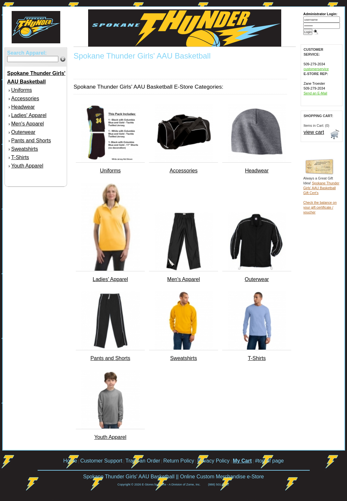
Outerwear (23, 132)
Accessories (25, 98)
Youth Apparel (27, 166)
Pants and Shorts (31, 140)
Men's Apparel (27, 123)
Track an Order (142, 460)
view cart (314, 132)
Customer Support (101, 460)
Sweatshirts (24, 149)
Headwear (23, 107)
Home (70, 460)
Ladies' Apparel (28, 115)
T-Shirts (20, 157)
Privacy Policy (213, 460)
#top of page (269, 460)
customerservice (316, 69)
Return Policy (178, 460)
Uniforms (21, 90)
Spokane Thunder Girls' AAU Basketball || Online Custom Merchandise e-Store (173, 476)
